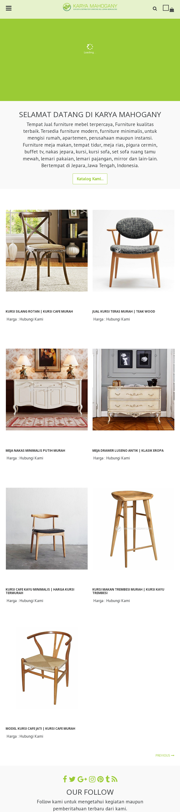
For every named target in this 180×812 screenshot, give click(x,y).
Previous (165, 755)
